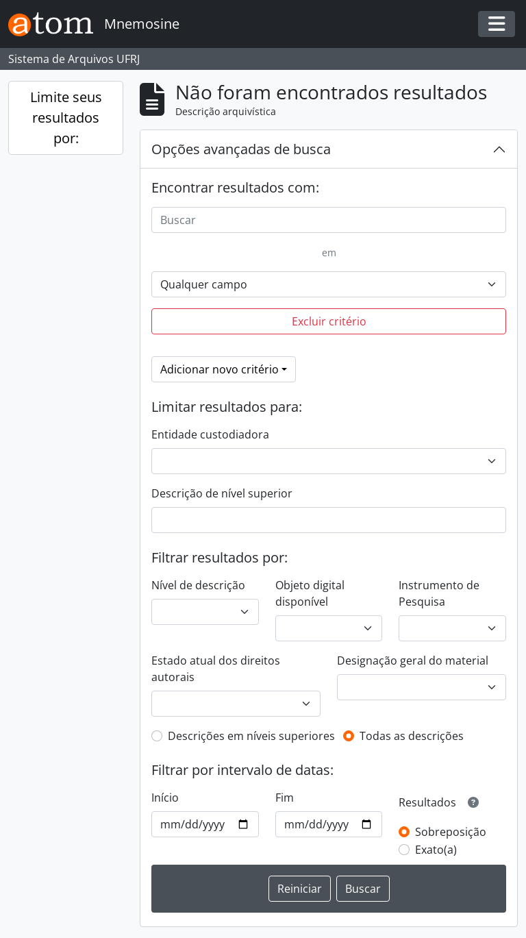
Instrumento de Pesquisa (439, 593)
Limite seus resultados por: (66, 117)
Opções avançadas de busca (241, 149)
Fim (284, 797)
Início (165, 797)
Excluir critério (329, 321)
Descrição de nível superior (221, 493)
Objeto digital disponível (310, 593)
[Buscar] (328, 220)
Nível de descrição (198, 585)
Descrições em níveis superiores (251, 735)
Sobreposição (450, 831)
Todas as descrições (412, 735)
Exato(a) (436, 849)
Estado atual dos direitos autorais (215, 668)
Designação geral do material (412, 660)
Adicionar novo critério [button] (219, 369)
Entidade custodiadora (210, 434)
